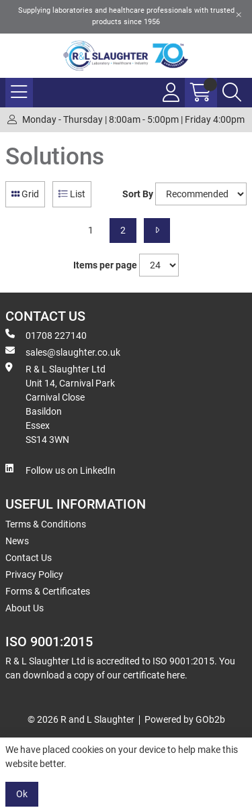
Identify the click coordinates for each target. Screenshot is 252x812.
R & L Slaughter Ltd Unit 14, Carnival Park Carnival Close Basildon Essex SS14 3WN (60, 403)
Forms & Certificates (47, 591)
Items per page (105, 265)
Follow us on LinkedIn (60, 470)
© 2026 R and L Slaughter (81, 719)
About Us (24, 608)
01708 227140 (46, 335)
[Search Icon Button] (232, 92)
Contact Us (28, 557)
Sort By (137, 194)
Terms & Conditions (45, 524)
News (17, 541)
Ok (22, 794)
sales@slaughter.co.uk (62, 352)
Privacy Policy (34, 574)
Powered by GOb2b (184, 719)
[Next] (157, 230)
